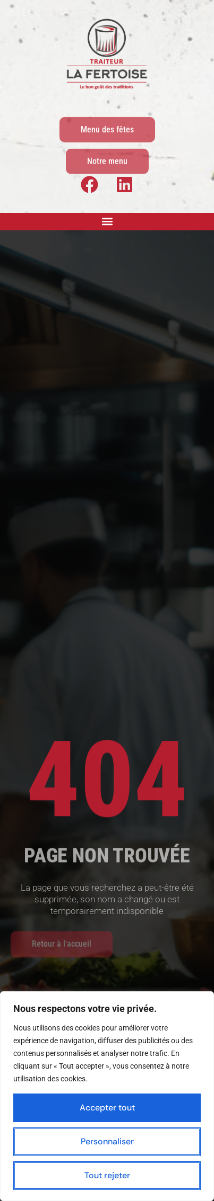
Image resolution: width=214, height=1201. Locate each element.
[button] (107, 221)
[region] (107, 1096)
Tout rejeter (107, 1175)
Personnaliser (107, 1141)
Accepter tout (107, 1107)
